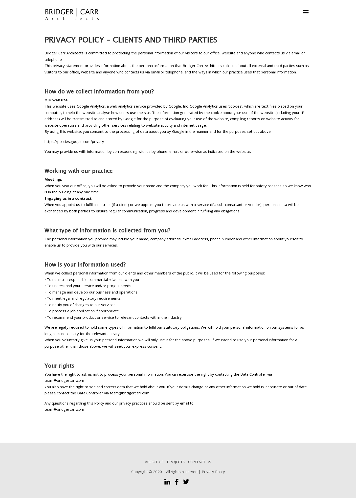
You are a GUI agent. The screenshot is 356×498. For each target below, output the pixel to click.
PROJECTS (176, 461)
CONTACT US (199, 461)
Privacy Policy (213, 471)
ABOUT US (154, 461)
